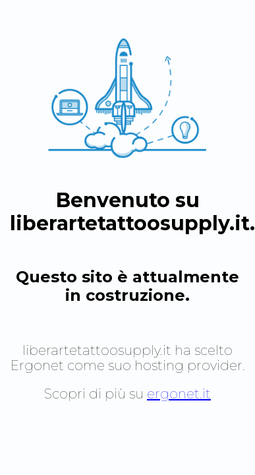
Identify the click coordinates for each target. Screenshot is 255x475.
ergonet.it (179, 394)
